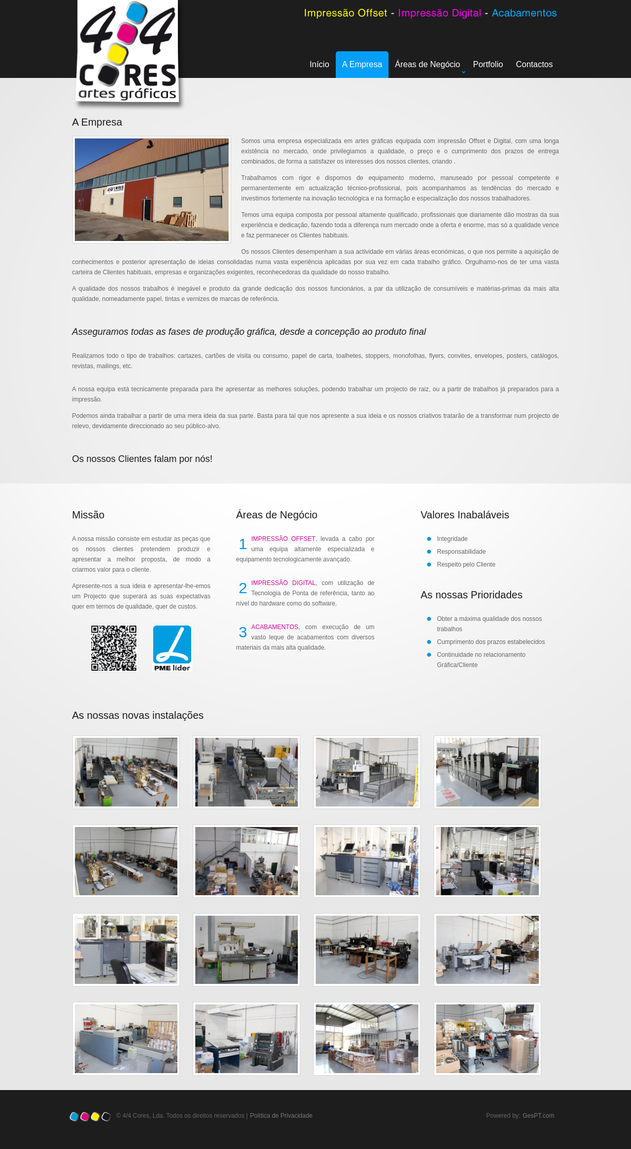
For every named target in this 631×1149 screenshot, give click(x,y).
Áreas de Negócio (430, 66)
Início (319, 64)
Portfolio (488, 64)
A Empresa (362, 64)
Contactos (534, 64)
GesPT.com (539, 1115)
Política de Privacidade (281, 1115)
